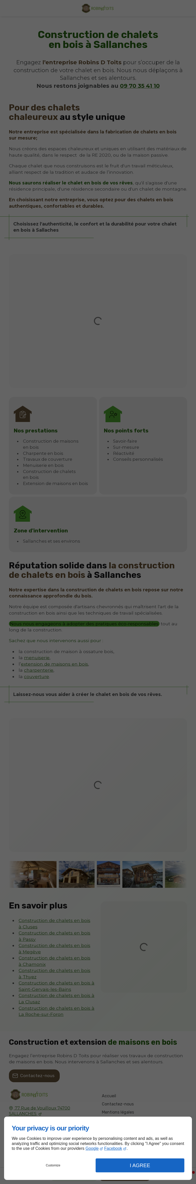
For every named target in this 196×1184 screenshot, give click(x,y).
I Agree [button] (140, 1165)
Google (92, 1148)
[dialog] (98, 1148)
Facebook (113, 1148)
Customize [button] (53, 1165)
